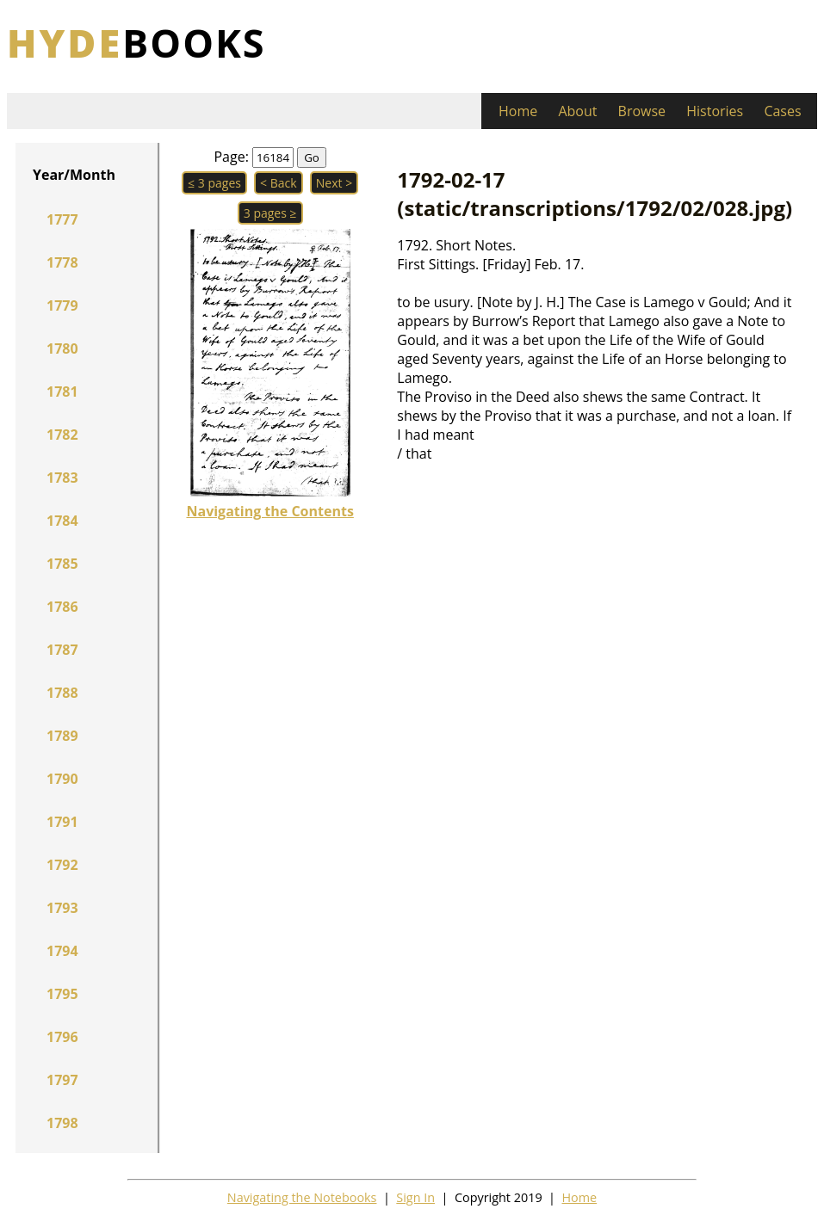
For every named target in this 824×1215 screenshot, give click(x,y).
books (136, 42)
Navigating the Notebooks (302, 1197)
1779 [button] (62, 305)
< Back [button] (278, 183)
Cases (782, 111)
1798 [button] (62, 1122)
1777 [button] (62, 219)
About (577, 111)
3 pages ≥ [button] (270, 213)
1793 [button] (62, 907)
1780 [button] (62, 348)
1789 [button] (62, 735)
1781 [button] (62, 391)
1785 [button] (62, 563)
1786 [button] (62, 606)
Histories (714, 111)
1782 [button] (62, 434)
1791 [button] (62, 821)
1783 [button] (62, 477)
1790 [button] (62, 778)
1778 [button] (62, 262)
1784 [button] (62, 520)
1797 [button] (62, 1079)
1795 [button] (62, 993)
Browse (642, 111)
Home (518, 111)
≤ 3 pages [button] (214, 183)
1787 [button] (62, 649)
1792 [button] (62, 864)
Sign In (415, 1197)
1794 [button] (62, 950)
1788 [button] (62, 692)
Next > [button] (334, 183)
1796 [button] (62, 1036)
